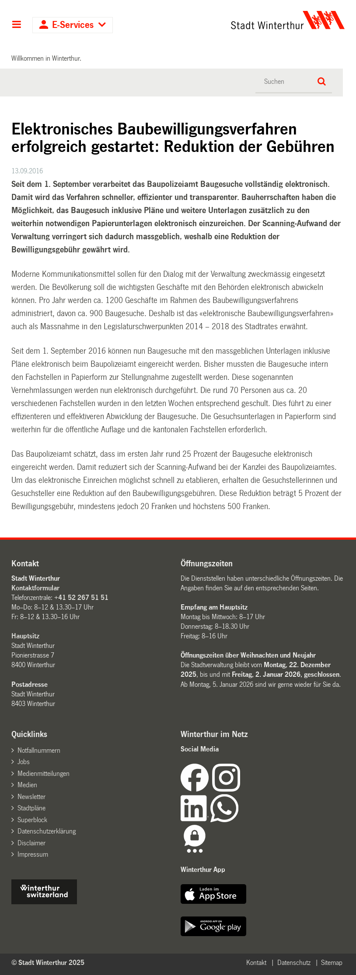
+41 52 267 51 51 (81, 597)
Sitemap (331, 962)
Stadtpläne (31, 808)
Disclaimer (31, 843)
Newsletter (31, 796)
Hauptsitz (25, 636)
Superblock (32, 819)
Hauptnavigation (16, 25)
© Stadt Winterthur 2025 (47, 962)
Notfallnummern (38, 750)
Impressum (32, 854)
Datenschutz (294, 962)
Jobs (23, 761)
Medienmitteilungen (43, 773)
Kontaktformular (35, 588)
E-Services (72, 25)
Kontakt (256, 962)
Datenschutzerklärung (46, 831)
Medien (27, 785)
